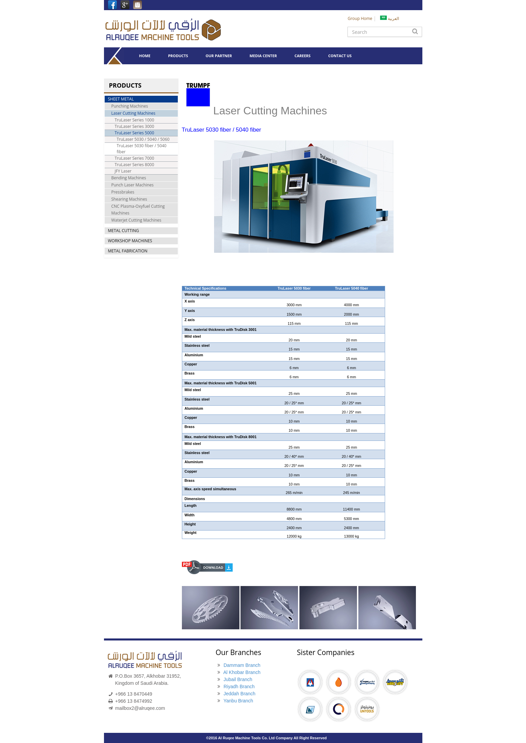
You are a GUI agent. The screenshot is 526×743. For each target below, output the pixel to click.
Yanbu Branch (238, 700)
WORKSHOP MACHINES (130, 241)
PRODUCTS (178, 55)
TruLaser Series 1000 (134, 120)
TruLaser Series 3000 (134, 126)
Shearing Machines (129, 199)
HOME (144, 55)
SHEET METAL (121, 99)
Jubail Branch (238, 679)
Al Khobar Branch (241, 672)
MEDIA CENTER (263, 55)
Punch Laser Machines (132, 185)
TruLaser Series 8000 (134, 164)
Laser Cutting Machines (133, 113)
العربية (389, 18)
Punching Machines (129, 106)
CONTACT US (340, 55)
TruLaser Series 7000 (134, 158)
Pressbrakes (122, 192)
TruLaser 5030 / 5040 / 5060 (143, 139)
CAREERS (302, 55)
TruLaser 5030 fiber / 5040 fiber (142, 149)
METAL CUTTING (123, 230)
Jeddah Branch (239, 693)
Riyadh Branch (239, 686)
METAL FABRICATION (128, 251)
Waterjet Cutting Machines (136, 220)
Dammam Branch (242, 665)
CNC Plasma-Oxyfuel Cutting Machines (138, 209)
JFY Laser (123, 171)
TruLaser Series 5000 (134, 133)
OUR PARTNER (219, 55)
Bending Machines (128, 178)
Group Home (360, 18)
